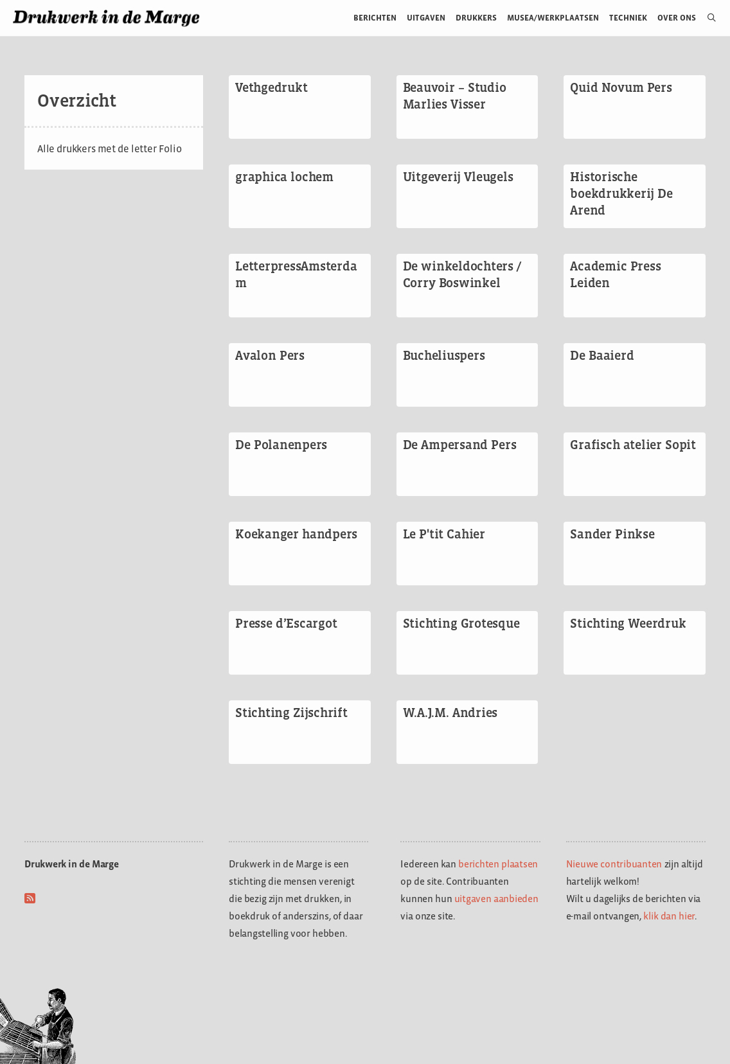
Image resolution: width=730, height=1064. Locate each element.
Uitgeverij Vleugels (458, 177)
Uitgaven (426, 17)
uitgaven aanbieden (496, 898)
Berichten (374, 17)
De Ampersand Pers (460, 445)
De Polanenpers (281, 445)
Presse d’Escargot (286, 623)
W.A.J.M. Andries (450, 712)
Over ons (677, 17)
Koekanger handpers (296, 534)
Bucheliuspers (444, 355)
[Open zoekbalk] (706, 18)
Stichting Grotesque (461, 623)
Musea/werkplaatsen (553, 17)
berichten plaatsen (498, 863)
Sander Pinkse (612, 534)
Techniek (628, 17)
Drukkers (476, 17)
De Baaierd (602, 355)
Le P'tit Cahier (444, 534)
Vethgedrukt (271, 87)
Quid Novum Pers (621, 87)
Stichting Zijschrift (291, 712)
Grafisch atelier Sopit (633, 445)
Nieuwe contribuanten (614, 863)
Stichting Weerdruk (628, 623)
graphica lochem (284, 177)
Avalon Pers (270, 355)
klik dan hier (669, 915)
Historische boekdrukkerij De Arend (621, 193)
